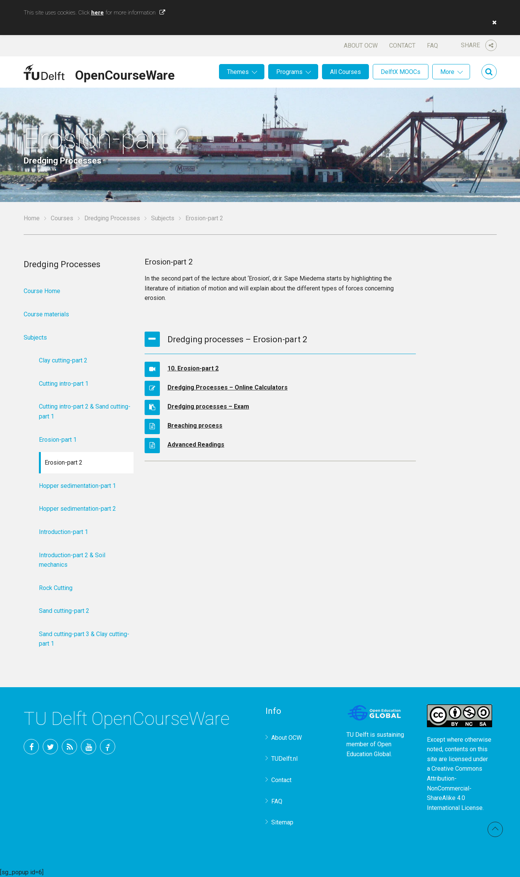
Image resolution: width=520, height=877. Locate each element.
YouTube (88, 746)
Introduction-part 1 (63, 531)
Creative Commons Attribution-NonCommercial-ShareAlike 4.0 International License (455, 788)
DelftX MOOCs (400, 71)
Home (32, 218)
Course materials (46, 314)
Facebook (31, 746)
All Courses (345, 71)
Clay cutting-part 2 (63, 360)
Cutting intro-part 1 (64, 383)
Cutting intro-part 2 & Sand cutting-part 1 (84, 411)
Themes (238, 71)
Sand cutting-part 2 (64, 610)
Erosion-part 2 (63, 462)
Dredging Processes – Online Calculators (227, 387)
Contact (402, 45)
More (447, 71)
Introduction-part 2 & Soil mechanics (72, 560)
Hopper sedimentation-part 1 (77, 485)
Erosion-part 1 (58, 439)
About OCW (361, 45)
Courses (62, 218)
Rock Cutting (55, 588)
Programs (289, 71)
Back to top (495, 829)
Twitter (50, 746)
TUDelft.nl (284, 758)
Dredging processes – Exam (208, 406)
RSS (69, 746)
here (97, 12)
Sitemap (282, 822)
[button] (492, 22)
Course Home (42, 291)
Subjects (162, 218)
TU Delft (107, 746)
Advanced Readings (195, 444)
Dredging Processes (112, 218)
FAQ (432, 45)
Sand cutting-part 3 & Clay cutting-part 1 (84, 639)
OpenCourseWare (125, 74)
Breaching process (194, 425)
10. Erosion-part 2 (193, 368)
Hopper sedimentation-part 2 (77, 508)
